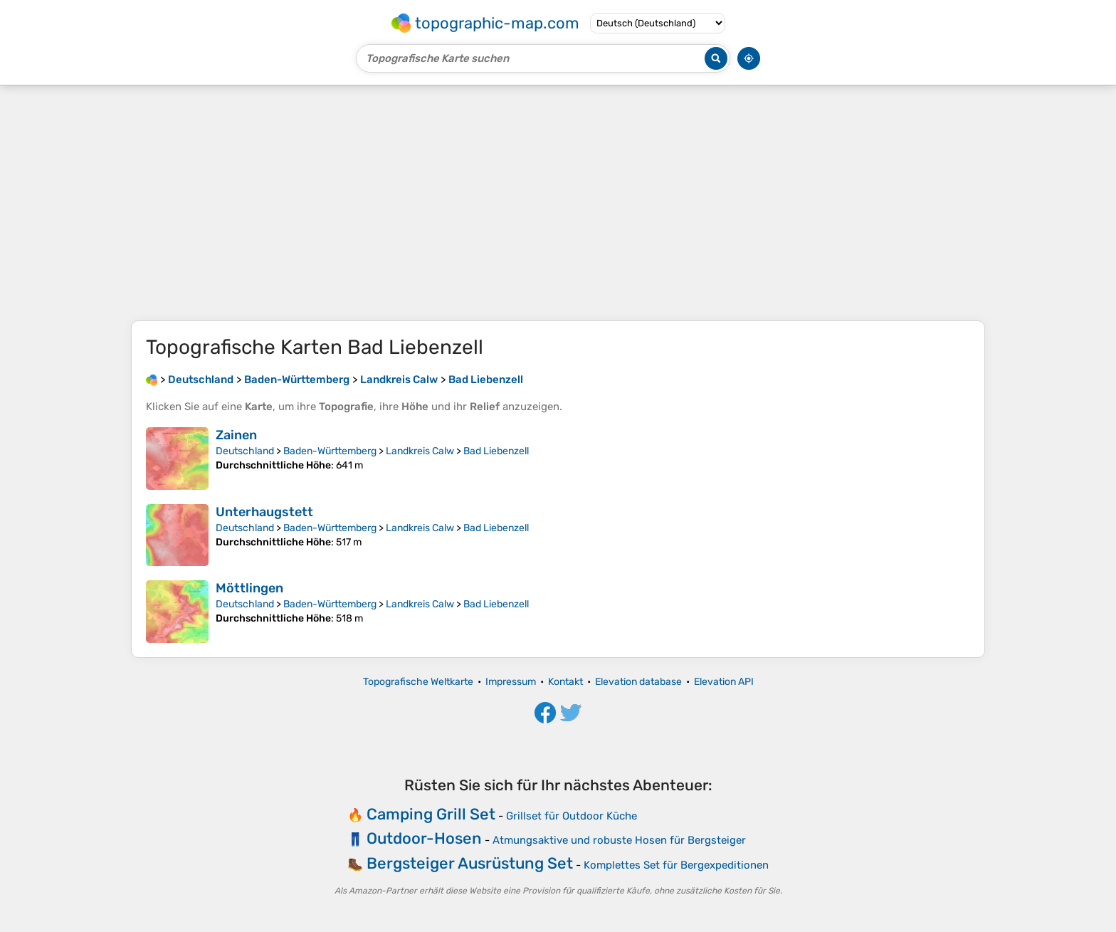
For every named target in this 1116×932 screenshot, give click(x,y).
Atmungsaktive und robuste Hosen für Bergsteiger (619, 840)
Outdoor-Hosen (424, 838)
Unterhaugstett (264, 512)
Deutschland (245, 451)
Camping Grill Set (431, 814)
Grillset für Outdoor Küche (571, 816)
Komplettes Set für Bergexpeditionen (676, 865)
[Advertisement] (558, 203)
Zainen (236, 435)
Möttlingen (249, 588)
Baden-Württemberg (330, 451)
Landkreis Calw (420, 451)
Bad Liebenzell (496, 451)
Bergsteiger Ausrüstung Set (470, 863)
